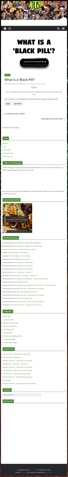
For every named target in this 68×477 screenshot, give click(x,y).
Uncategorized (7, 339)
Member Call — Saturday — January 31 (20, 272)
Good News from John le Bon (53, 119)
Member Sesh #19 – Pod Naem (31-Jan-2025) (29, 288)
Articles (7, 75)
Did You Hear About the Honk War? (25, 292)
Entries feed (7, 150)
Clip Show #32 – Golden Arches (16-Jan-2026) (17, 370)
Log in (5, 147)
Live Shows (6, 320)
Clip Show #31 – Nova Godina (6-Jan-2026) (16, 374)
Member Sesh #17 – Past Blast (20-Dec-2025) (17, 377)
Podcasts (5, 333)
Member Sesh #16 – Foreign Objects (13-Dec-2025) (19, 383)
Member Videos (8, 326)
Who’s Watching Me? (21, 282)
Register (5, 143)
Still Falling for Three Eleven (19, 253)
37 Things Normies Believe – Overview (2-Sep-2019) (31, 279)
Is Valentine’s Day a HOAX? (14, 114)
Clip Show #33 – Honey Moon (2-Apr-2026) (28, 246)
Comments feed (8, 153)
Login (8, 104)
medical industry (40, 84)
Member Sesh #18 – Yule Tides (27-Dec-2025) (17, 367)
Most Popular (7, 329)
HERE (34, 94)
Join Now (17, 104)
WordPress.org (7, 156)
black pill (32, 84)
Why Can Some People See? (23, 298)
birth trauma (25, 84)
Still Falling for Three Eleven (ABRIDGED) (27, 243)
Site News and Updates (10, 336)
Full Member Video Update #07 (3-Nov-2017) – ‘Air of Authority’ (34, 285)
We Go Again (7, 380)
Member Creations (9, 323)
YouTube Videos (8, 342)
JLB (7, 84)
